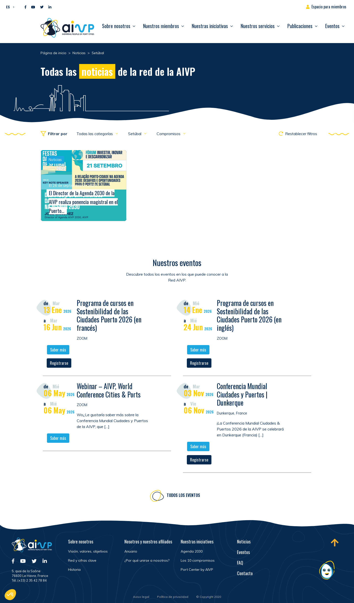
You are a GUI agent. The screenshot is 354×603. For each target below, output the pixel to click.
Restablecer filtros (298, 133)
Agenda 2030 (192, 551)
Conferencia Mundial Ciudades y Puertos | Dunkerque (242, 395)
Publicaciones (299, 26)
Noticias (244, 541)
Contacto (245, 573)
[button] (9, 6)
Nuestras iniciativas (210, 26)
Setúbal (135, 133)
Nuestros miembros (161, 26)
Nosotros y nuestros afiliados (148, 541)
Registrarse (59, 364)
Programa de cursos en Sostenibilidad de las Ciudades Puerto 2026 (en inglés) (249, 316)
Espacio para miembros (328, 7)
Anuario (130, 551)
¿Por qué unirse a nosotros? (146, 560)
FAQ (240, 562)
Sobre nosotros (116, 26)
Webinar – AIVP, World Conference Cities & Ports (109, 391)
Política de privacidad (172, 597)
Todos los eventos (183, 496)
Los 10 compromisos (198, 560)
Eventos (332, 26)
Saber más (58, 350)
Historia (74, 569)
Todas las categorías (95, 133)
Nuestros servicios (258, 26)
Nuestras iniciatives (197, 541)
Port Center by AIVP (197, 569)
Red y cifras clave (82, 560)
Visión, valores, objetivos (88, 551)
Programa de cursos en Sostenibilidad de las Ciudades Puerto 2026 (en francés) (109, 316)
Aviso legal (141, 597)
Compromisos (169, 133)
